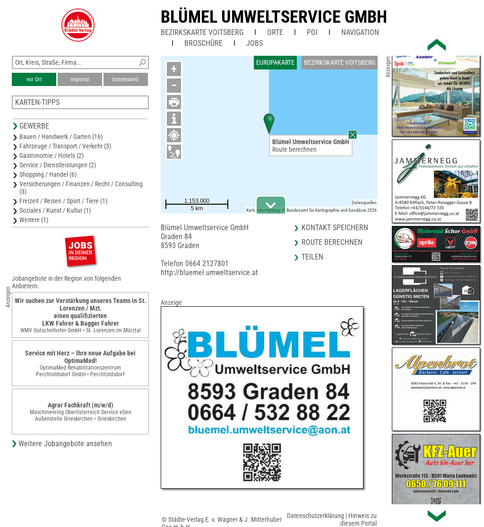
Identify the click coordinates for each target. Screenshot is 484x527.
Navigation (360, 32)
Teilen (312, 256)
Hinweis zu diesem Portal (358, 519)
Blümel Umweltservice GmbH (274, 17)
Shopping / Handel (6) (48, 174)
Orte (275, 32)
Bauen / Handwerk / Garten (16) (61, 136)
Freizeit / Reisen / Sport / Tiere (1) (63, 201)
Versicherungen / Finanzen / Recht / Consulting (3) (81, 187)
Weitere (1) (33, 220)
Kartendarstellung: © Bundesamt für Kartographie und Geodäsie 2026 (311, 210)
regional (79, 79)
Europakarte (275, 62)
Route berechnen (294, 149)
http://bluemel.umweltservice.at (209, 272)
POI (312, 32)
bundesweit (125, 79)
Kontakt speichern (335, 227)
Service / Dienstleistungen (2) (57, 165)
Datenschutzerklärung (315, 515)
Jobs (254, 43)
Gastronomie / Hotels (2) (51, 155)
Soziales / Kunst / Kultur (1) (55, 210)
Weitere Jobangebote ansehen (65, 443)
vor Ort (34, 79)
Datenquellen (364, 202)
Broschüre (203, 43)
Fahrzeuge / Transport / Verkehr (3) (65, 146)
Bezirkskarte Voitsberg (202, 32)
